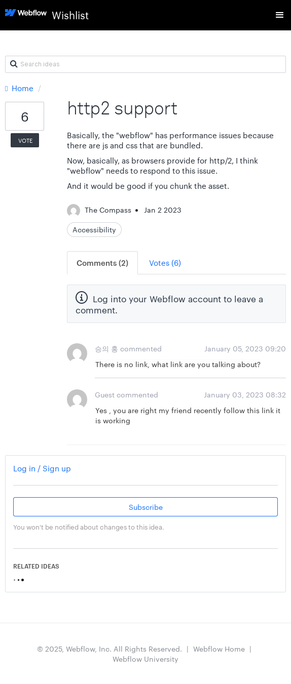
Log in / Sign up (42, 468)
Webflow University (145, 659)
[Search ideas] (145, 64)
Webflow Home (219, 648)
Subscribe (146, 507)
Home (20, 88)
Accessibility (94, 229)
